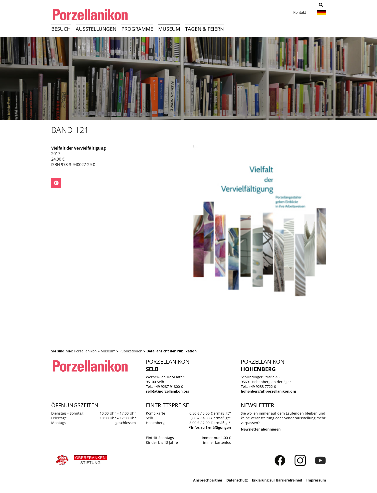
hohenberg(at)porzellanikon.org (268, 391)
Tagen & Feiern (204, 28)
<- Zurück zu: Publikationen (56, 183)
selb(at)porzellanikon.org (167, 391)
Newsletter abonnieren (261, 429)
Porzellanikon (85, 351)
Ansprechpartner (207, 480)
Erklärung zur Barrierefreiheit (277, 480)
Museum (169, 28)
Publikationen (130, 351)
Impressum (316, 480)
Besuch (61, 28)
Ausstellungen (96, 28)
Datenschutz (237, 480)
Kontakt (299, 12)
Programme (137, 28)
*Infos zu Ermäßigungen (210, 427)
